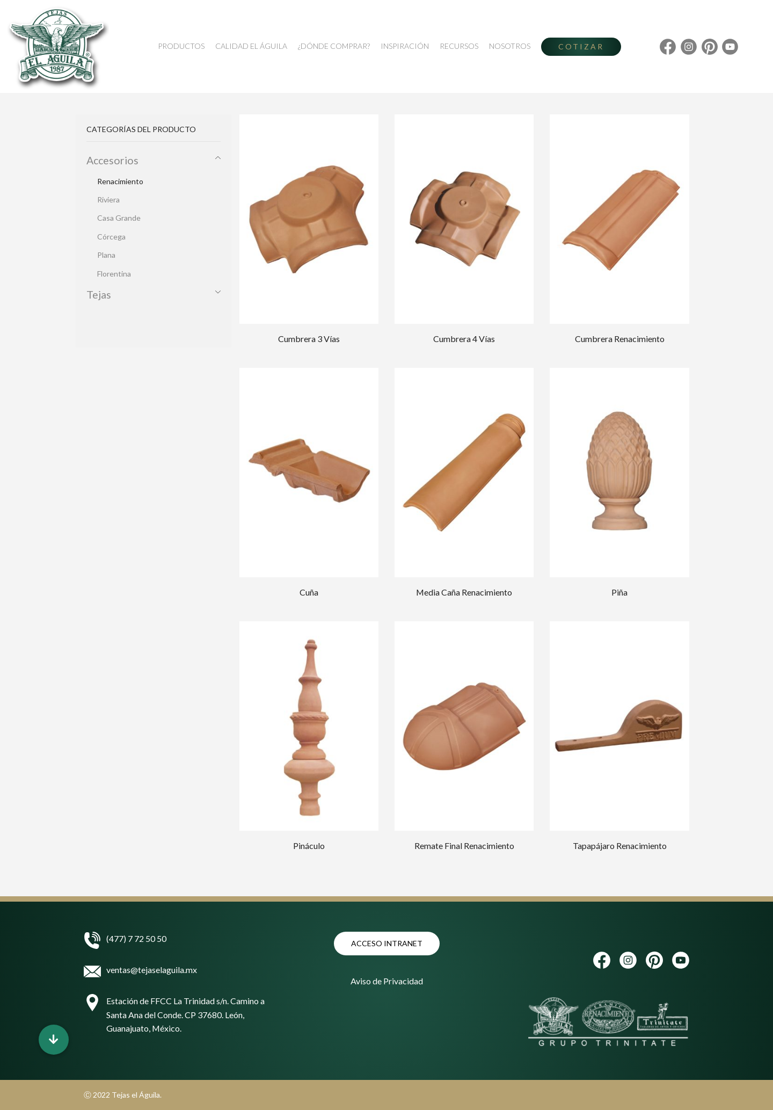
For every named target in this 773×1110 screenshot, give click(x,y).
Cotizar (581, 46)
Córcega (111, 236)
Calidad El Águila (251, 45)
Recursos (459, 45)
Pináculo (309, 845)
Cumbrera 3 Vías (309, 338)
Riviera (108, 199)
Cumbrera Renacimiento (620, 338)
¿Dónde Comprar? (334, 45)
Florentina (114, 273)
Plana (106, 254)
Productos (181, 45)
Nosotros (509, 45)
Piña (619, 592)
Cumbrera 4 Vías (464, 338)
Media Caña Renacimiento (464, 592)
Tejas (98, 294)
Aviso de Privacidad (387, 981)
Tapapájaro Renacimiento (620, 845)
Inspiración (405, 45)
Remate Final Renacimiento (464, 845)
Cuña (309, 592)
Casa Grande (119, 217)
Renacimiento (120, 181)
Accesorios (112, 160)
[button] (54, 1040)
